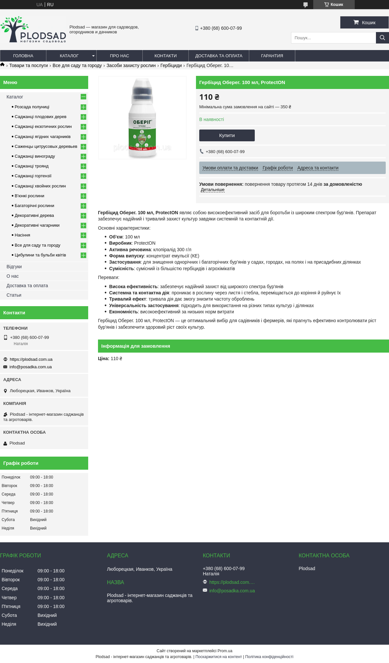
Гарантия (272, 55)
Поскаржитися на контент (218, 656)
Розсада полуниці (32, 106)
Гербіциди (171, 65)
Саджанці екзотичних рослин (43, 126)
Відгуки (14, 266)
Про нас (119, 55)
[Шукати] (382, 38)
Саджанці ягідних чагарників (43, 136)
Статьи (14, 295)
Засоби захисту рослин (131, 65)
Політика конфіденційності (269, 656)
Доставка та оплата (218, 55)
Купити (227, 135)
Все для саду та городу (77, 65)
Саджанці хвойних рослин (40, 185)
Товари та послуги (28, 65)
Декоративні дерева (34, 215)
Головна (23, 55)
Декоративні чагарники (37, 225)
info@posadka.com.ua (30, 366)
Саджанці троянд (32, 166)
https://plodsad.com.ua (31, 359)
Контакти (165, 55)
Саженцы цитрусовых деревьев (46, 146)
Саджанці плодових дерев (40, 116)
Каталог (69, 55)
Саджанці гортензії (33, 175)
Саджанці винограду (35, 156)
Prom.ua (225, 651)
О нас (13, 276)
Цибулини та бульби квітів (40, 255)
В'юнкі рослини (29, 195)
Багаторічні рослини (34, 205)
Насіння (22, 235)
